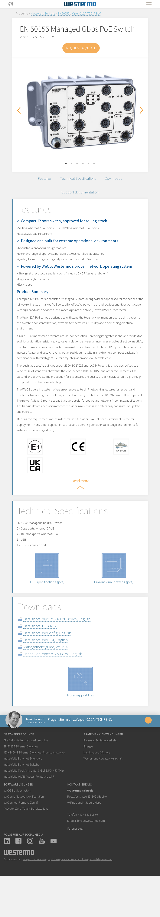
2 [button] (71, 164)
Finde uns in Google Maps (85, 839)
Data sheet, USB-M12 (46, 660)
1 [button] (66, 164)
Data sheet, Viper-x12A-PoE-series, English (63, 653)
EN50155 (64, 13)
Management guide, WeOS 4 (52, 680)
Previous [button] (19, 110)
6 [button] (94, 164)
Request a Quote (81, 48)
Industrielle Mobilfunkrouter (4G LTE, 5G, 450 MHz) (34, 807)
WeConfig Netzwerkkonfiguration (24, 833)
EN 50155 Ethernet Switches (21, 783)
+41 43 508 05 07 (88, 852)
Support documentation (80, 195)
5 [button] (88, 164)
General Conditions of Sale (74, 896)
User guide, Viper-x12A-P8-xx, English (59, 687)
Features (41, 179)
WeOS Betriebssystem (17, 827)
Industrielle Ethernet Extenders (23, 795)
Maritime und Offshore (96, 789)
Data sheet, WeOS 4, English (52, 673)
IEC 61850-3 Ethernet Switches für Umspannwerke (34, 789)
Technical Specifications (78, 179)
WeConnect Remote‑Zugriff (21, 839)
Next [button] (141, 110)
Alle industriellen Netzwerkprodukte (26, 777)
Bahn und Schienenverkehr (100, 777)
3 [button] (77, 164)
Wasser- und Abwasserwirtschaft (102, 795)
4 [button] (83, 164)
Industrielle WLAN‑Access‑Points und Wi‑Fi (29, 813)
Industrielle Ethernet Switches (22, 801)
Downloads (116, 179)
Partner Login (76, 865)
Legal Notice (54, 896)
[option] (80, 111)
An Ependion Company (34, 896)
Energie (88, 783)
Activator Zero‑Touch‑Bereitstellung (26, 845)
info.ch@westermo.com (90, 858)
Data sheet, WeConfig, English (54, 666)
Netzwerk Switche (43, 13)
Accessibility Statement (101, 896)
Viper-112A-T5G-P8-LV (86, 13)
